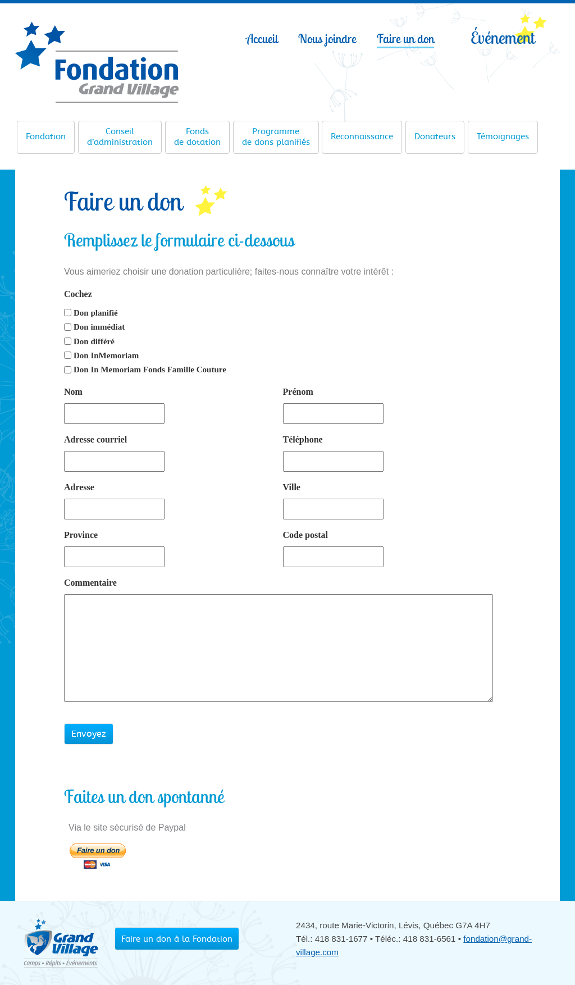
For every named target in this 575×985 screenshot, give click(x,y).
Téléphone (303, 439)
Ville (291, 487)
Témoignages (503, 133)
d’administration (120, 136)
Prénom (298, 391)
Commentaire (90, 582)
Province (81, 535)
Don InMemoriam (106, 355)
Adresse (79, 487)
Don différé (94, 341)
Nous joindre (327, 39)
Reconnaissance (362, 133)
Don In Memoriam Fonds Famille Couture (150, 369)
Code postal (305, 535)
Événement (503, 37)
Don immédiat (99, 326)
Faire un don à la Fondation (176, 939)
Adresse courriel (95, 439)
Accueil (262, 39)
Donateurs (434, 133)
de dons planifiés (276, 136)
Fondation (46, 133)
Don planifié (96, 312)
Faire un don (405, 39)
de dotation (197, 136)
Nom (73, 391)
